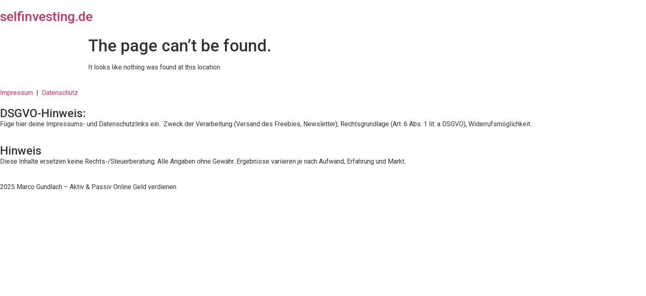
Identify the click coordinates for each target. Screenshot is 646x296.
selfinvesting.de (46, 16)
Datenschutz (60, 93)
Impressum (18, 93)
